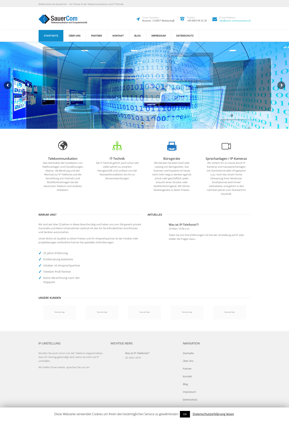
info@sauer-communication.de (235, 20)
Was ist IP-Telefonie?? (184, 224)
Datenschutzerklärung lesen (213, 414)
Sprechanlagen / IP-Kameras (226, 158)
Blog (137, 35)
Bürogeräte (171, 158)
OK (185, 414)
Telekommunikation (62, 158)
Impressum (158, 35)
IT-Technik (117, 158)
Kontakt (118, 35)
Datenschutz (185, 35)
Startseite (51, 35)
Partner (96, 35)
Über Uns (75, 35)
